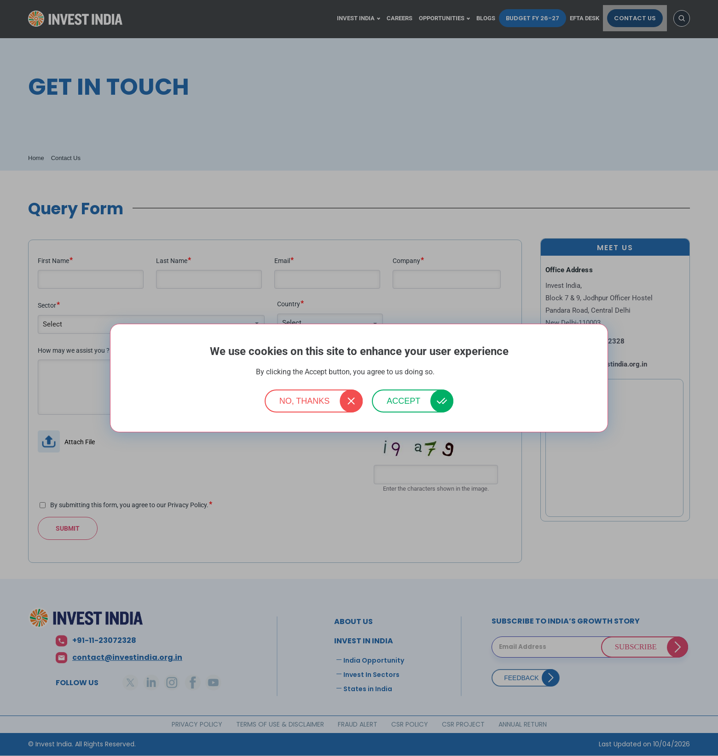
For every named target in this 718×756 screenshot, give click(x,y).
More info (449, 372)
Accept (403, 401)
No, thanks (304, 401)
